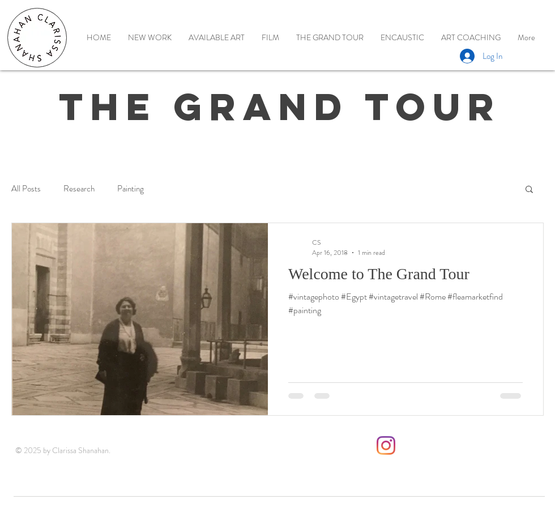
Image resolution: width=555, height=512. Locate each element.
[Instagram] (386, 445)
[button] (529, 190)
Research (79, 189)
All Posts (26, 189)
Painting (130, 189)
